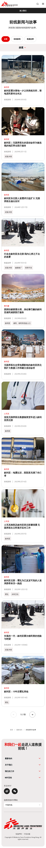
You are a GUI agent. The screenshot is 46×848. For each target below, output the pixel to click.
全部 (5, 39)
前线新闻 (17, 39)
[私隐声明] (19, 834)
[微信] (15, 791)
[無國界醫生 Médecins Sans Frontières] (9, 4)
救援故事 (30, 39)
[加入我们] (23, 10)
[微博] (7, 791)
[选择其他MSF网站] (23, 804)
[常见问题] (27, 834)
